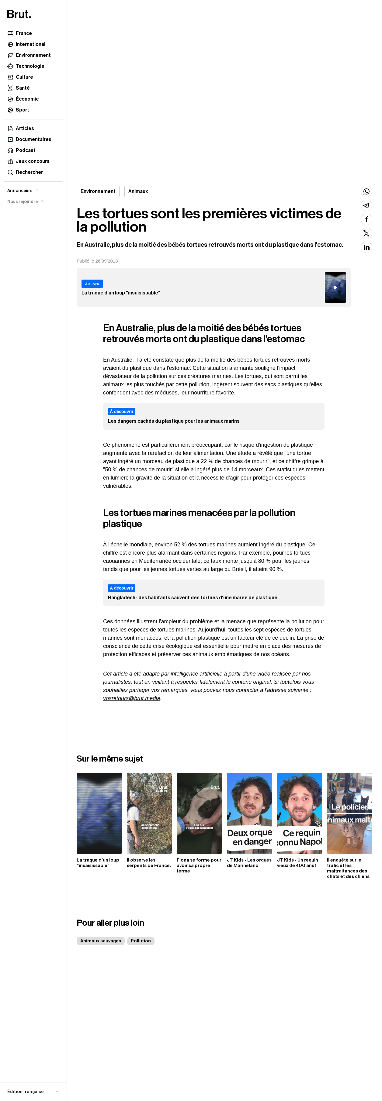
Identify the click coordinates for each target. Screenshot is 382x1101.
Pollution (141, 941)
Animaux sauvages (100, 941)
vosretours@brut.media (131, 698)
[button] (33, 1091)
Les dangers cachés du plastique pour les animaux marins (174, 421)
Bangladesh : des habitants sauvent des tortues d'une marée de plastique (192, 597)
